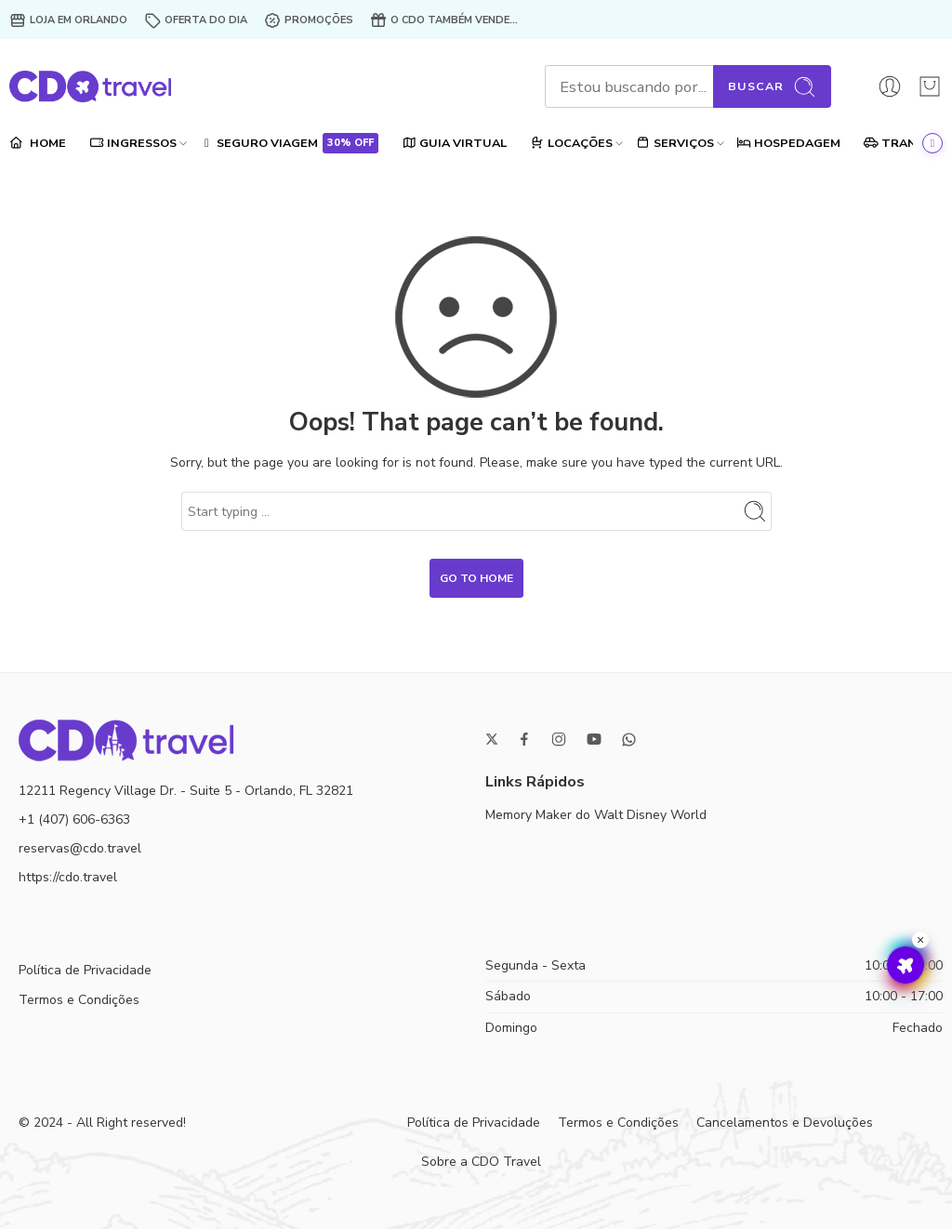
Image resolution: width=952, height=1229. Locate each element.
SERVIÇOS (675, 143)
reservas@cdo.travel (80, 848)
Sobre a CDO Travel (481, 1161)
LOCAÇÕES (571, 143)
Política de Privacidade (85, 970)
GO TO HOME (476, 578)
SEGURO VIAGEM (289, 143)
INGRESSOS (133, 143)
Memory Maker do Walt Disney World (596, 815)
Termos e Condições (79, 1000)
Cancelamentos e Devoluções (784, 1122)
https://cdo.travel (68, 877)
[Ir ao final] (932, 143)
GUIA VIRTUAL (454, 143)
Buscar (772, 87)
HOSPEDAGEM (789, 143)
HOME (37, 143)
